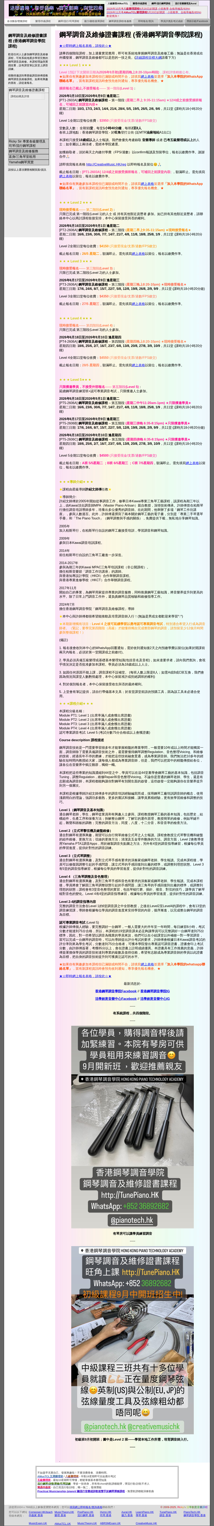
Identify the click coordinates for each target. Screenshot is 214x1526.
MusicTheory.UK (87, 1523)
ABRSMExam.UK (110, 1523)
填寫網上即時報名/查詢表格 (86, 1507)
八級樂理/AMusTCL (118, 3)
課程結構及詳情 (20, 96)
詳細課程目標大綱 (148, 57)
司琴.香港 (105, 1515)
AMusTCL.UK (63, 1523)
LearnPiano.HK (145, 1512)
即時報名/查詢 (146, 21)
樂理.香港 (60, 1515)
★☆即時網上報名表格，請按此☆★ (85, 45)
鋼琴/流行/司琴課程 (68, 21)
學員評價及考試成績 (172, 21)
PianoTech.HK (192, 1512)
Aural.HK (126, 1512)
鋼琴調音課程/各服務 (120, 21)
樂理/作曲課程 (140, 3)
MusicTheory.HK (64, 1512)
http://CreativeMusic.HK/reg (106, 164)
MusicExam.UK (38, 1523)
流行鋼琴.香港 (85, 1515)
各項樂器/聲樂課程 (17, 21)
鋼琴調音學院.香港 (195, 1515)
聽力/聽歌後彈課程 (94, 21)
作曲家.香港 (36, 1515)
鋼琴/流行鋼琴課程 (161, 3)
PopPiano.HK (85, 1512)
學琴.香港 (141, 1515)
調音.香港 (165, 1515)
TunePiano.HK (168, 1512)
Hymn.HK (105, 1512)
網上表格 (147, 76)
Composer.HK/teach (40, 1512)
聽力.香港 (127, 1515)
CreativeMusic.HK (146, 1523)
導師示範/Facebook (197, 21)
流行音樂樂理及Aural (186, 3)
